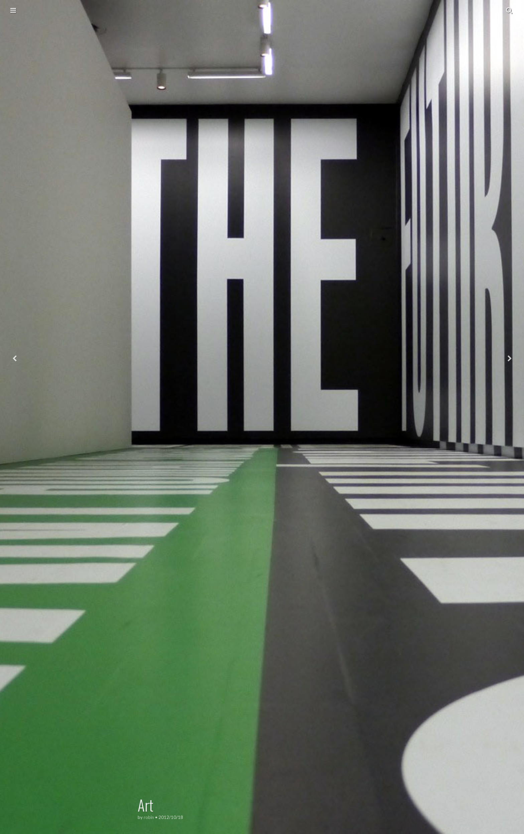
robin (149, 817)
